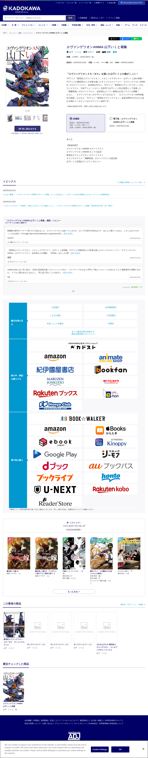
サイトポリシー (80, 718)
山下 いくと (75, 52)
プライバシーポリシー (63, 718)
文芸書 (5, 25)
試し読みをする (27, 129)
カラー (91, 52)
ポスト (115, 39)
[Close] (143, 749)
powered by (133, 287)
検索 (70, 18)
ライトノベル (28, 25)
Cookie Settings (99, 749)
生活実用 (91, 25)
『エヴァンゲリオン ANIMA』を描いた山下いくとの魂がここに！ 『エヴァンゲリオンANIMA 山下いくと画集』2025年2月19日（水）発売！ (58, 206)
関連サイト (100, 3)
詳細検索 (82, 18)
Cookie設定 (92, 718)
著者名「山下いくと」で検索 (131, 599)
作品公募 (112, 3)
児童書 (65, 25)
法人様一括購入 (97, 715)
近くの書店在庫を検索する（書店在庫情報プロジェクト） (83, 332)
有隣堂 (111, 323)
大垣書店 (55, 307)
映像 (119, 25)
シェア (126, 39)
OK (120, 749)
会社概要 (28, 715)
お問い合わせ (47, 718)
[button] (51, 118)
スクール (143, 25)
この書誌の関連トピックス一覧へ (130, 182)
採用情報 (44, 715)
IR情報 (36, 715)
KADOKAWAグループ (113, 715)
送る (137, 39)
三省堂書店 (111, 315)
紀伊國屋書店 (110, 307)
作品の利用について (32, 718)
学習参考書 (77, 25)
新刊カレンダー (96, 18)
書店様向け (84, 715)
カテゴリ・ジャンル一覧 (67, 3)
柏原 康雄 (112, 52)
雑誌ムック (107, 25)
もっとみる (73, 586)
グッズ (134, 25)
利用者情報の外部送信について (111, 718)
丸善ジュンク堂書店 (55, 323)
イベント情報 (113, 18)
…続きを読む (67, 233)
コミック (43, 25)
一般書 (55, 25)
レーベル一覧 (86, 3)
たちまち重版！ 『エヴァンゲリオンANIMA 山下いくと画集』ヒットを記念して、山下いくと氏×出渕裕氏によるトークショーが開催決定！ (57, 194)
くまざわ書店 (55, 315)
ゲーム (127, 25)
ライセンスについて (70, 715)
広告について (55, 715)
